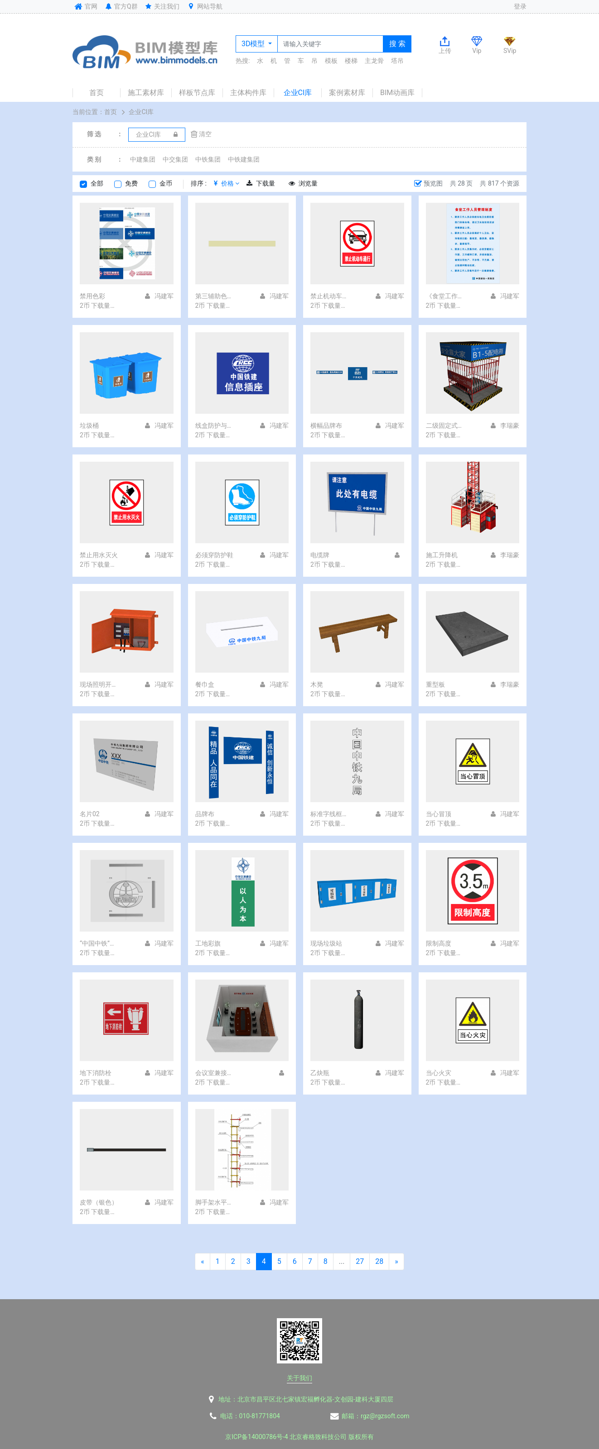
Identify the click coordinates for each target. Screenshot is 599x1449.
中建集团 (142, 159)
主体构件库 (248, 92)
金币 (165, 183)
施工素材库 (146, 92)
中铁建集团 (244, 159)
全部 (97, 183)
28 (379, 1261)
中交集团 (175, 159)
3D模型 (254, 43)
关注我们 (162, 6)
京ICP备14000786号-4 (256, 1436)
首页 (96, 92)
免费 (131, 183)
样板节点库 (197, 92)
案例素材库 (347, 92)
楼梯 (351, 60)
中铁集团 (208, 159)
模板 (331, 60)
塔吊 (397, 60)
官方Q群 (120, 6)
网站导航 (204, 6)
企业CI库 (298, 92)
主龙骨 (374, 60)
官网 (84, 6)
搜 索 (397, 43)
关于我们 (299, 1378)
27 (360, 1261)
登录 (520, 6)
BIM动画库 (397, 92)
